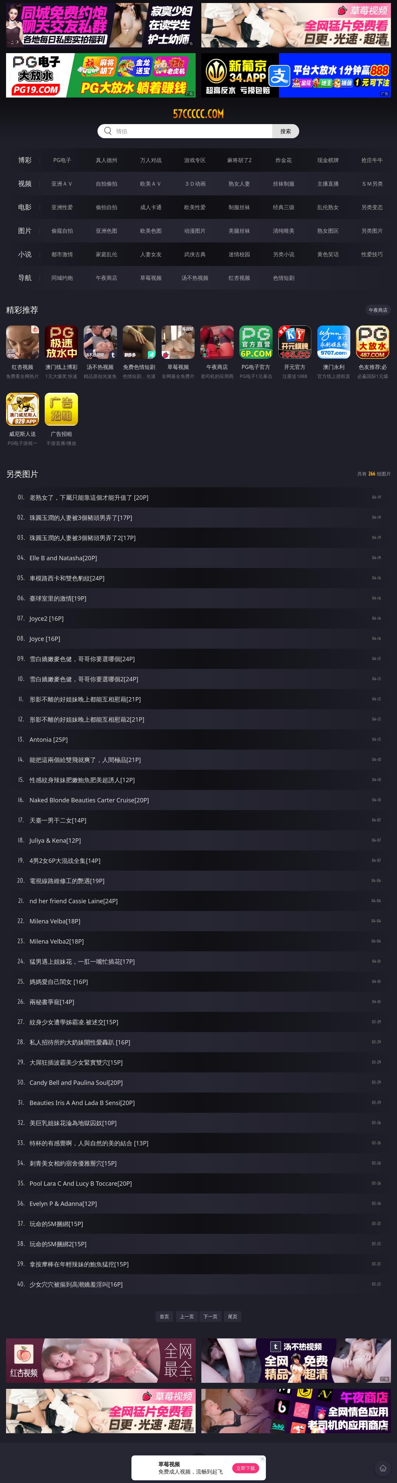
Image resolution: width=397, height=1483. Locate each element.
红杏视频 (239, 277)
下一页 (210, 1316)
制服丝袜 (239, 207)
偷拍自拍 (106, 207)
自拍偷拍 (106, 183)
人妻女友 (151, 254)
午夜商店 (106, 277)
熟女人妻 (239, 183)
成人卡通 (151, 207)
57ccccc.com (198, 114)
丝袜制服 (283, 183)
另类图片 (372, 230)
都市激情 (62, 254)
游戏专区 (195, 160)
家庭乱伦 (106, 254)
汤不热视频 (195, 277)
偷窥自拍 (62, 230)
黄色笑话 (328, 254)
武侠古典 (195, 254)
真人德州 (106, 160)
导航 (25, 277)
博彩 (25, 159)
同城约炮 (62, 277)
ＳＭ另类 (372, 183)
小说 (25, 254)
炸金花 (284, 160)
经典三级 (283, 207)
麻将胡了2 (239, 160)
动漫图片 (195, 230)
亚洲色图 (106, 230)
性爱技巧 (372, 254)
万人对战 (151, 160)
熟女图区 (328, 230)
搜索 (285, 131)
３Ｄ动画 (195, 183)
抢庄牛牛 (372, 160)
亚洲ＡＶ (62, 183)
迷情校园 (239, 254)
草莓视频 (151, 277)
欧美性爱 (195, 207)
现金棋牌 (328, 160)
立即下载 (245, 1468)
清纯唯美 (283, 230)
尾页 (232, 1316)
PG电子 (62, 160)
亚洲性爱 (62, 207)
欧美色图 (151, 230)
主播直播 (328, 183)
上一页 (187, 1316)
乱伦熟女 (328, 207)
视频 (25, 183)
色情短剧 (283, 277)
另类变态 (372, 207)
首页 (164, 1316)
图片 (25, 230)
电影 (25, 207)
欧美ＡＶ (151, 183)
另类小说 (283, 254)
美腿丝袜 (239, 230)
